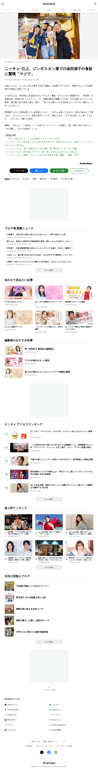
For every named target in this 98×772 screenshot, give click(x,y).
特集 (49, 10)
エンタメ (21, 10)
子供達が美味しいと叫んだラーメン (32, 586)
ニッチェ (25, 179)
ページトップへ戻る (49, 689)
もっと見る (49, 270)
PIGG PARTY (11, 720)
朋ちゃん (43, 179)
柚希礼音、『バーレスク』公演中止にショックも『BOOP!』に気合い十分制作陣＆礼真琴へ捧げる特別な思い (80, 560)
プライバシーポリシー (44, 746)
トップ (7, 10)
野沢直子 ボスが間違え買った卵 (31, 597)
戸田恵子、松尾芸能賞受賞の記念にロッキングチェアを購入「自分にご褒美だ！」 (41, 248)
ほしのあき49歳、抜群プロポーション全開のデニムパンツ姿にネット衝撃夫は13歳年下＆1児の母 (80, 534)
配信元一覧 (36, 741)
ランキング (91, 10)
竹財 (34, 179)
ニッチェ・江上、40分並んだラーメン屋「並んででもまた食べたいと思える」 (43, 151)
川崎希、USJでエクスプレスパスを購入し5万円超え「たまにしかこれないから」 (40, 262)
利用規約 (29, 746)
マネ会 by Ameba (12, 710)
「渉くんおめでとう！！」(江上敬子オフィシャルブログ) (33, 138)
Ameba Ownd (11, 715)
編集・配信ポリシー (50, 741)
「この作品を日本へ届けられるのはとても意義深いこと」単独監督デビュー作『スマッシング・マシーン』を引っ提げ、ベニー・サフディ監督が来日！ (61, 446)
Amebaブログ (55, 710)
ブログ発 (35, 10)
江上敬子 (54, 179)
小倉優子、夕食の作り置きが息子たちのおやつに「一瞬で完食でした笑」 (37, 234)
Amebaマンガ (55, 720)
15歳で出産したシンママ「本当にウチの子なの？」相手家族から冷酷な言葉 (61, 459)
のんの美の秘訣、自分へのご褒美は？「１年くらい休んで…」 (50, 533)
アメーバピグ (55, 715)
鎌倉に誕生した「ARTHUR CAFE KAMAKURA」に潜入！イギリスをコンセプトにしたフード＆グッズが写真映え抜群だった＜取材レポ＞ (50, 561)
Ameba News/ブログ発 (30, 80)
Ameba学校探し (56, 730)
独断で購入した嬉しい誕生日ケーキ (32, 620)
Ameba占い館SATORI (58, 725)
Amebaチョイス (12, 705)
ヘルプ (64, 741)
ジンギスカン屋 (67, 179)
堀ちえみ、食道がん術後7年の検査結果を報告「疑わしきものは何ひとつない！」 (40, 241)
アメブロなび (11, 730)
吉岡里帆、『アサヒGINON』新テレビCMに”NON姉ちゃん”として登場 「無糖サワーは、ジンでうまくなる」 (20, 534)
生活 (63, 10)
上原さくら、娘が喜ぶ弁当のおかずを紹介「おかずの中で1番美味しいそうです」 (40, 255)
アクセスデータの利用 (64, 746)
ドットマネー (55, 705)
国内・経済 (77, 10)
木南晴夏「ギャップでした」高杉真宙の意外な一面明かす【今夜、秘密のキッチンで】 (19, 560)
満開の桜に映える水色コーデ (29, 609)
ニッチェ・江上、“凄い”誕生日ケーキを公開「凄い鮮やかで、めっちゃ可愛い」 (43, 148)
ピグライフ (10, 725)
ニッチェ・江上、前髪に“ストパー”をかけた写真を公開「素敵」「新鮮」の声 (42, 155)
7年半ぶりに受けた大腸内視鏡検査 (32, 631)
